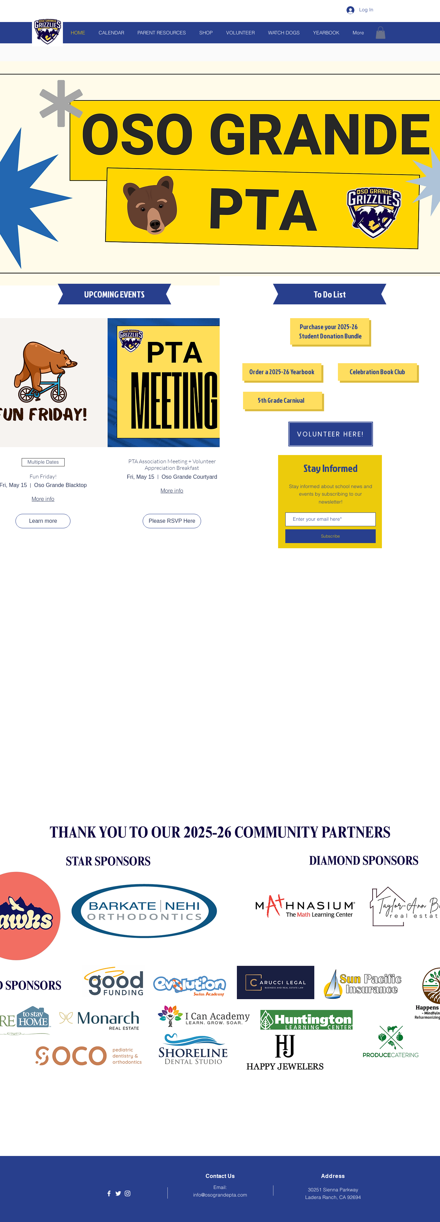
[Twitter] (118, 1193)
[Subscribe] (330, 536)
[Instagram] (127, 1193)
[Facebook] (109, 1193)
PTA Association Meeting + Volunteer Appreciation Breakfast (172, 464)
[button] (380, 32)
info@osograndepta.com (220, 1195)
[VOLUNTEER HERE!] (330, 434)
